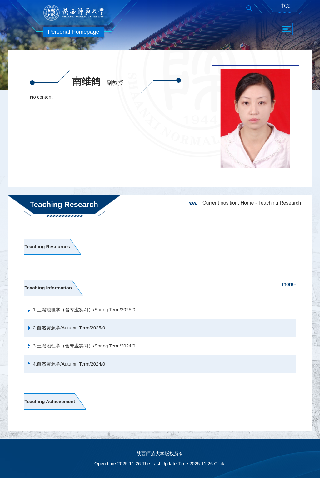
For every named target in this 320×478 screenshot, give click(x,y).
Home (247, 202)
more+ (289, 284)
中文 (285, 5)
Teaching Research (279, 202)
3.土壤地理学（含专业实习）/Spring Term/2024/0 (84, 345)
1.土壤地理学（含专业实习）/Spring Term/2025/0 (84, 309)
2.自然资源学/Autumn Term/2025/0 (69, 327)
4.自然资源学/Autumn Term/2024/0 (69, 364)
